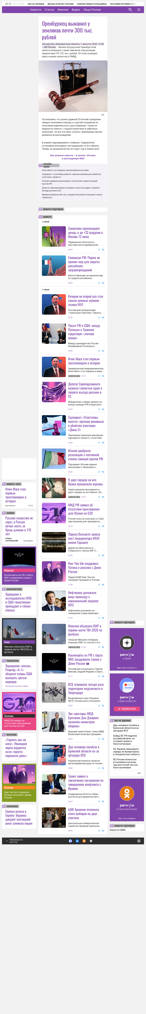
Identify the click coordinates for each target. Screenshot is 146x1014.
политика (12, 886)
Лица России (101, 9)
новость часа (14, 635)
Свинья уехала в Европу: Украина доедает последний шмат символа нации (18, 969)
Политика (8, 867)
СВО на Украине (36, 4)
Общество (9, 722)
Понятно (132, 991)
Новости (44, 9)
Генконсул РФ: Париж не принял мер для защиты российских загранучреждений (84, 263)
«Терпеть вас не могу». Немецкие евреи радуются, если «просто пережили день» (16, 899)
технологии (13, 812)
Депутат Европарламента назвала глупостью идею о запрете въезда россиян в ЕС (85, 415)
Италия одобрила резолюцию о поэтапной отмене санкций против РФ (85, 505)
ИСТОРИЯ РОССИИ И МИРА (16, 838)
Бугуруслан (48, 44)
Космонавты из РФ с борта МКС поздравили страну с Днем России (18, 729)
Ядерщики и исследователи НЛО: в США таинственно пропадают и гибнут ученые (18, 753)
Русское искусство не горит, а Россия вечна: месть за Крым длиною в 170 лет (19, 677)
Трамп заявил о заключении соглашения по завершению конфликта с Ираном (85, 933)
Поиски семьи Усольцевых (92, 4)
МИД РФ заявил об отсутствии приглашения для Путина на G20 (17, 875)
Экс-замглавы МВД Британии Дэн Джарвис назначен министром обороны (83, 846)
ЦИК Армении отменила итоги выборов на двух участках (83, 965)
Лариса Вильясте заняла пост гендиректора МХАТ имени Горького (84, 614)
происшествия (14, 740)
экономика (12, 958)
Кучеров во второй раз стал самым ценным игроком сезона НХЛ (85, 300)
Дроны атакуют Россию (61, 4)
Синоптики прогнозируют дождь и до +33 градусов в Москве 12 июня (85, 232)
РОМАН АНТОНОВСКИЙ (11, 691)
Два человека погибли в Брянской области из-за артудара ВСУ (83, 877)
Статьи (58, 9)
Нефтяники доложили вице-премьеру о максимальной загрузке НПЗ (83, 699)
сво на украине (122, 872)
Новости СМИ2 (118, 981)
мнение (10, 664)
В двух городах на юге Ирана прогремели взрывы (85, 532)
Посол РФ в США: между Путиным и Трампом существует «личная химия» (84, 357)
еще (139, 924)
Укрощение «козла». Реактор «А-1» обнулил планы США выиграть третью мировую (18, 825)
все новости (10, 657)
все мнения (28, 692)
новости (47, 217)
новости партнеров (53, 209)
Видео (85, 9)
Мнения (71, 9)
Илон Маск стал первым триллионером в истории (15, 646)
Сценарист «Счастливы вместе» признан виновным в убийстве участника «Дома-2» (86, 474)
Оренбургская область (68, 44)
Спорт (7, 793)
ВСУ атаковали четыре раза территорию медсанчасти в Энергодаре (86, 814)
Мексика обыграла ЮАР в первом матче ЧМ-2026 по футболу (18, 801)
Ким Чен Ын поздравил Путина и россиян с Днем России (17, 946)
